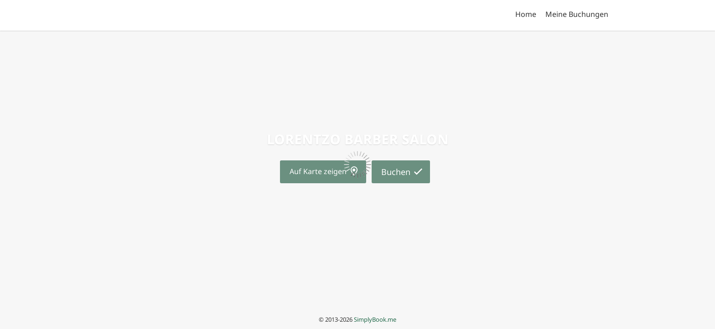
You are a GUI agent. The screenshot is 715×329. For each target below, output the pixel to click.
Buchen (395, 171)
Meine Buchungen (576, 14)
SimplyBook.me (375, 319)
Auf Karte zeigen (318, 171)
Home (525, 14)
